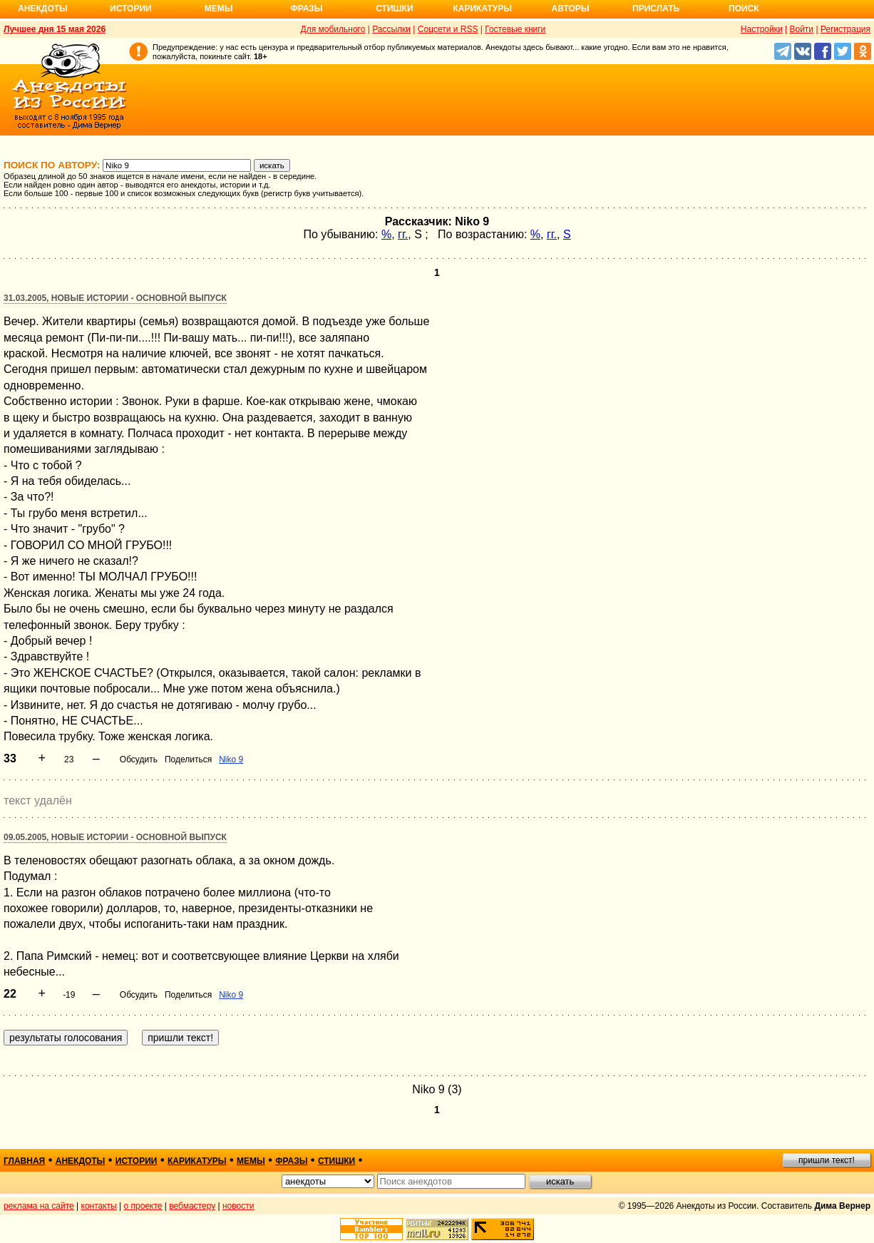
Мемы (219, 9)
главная (24, 1161)
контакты (99, 1206)
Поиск (744, 9)
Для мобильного (333, 29)
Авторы (571, 9)
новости (238, 1206)
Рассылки (391, 29)
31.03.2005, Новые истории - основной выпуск (115, 298)
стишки (336, 1161)
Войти (801, 29)
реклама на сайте (39, 1206)
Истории (131, 9)
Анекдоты (43, 9)
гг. (403, 234)
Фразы (306, 9)
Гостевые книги (515, 29)
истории (136, 1161)
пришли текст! (826, 1160)
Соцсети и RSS (448, 29)
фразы (291, 1161)
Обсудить (139, 759)
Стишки (394, 9)
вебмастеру (192, 1206)
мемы (251, 1161)
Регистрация (845, 29)
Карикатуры (482, 9)
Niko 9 (231, 759)
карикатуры (197, 1161)
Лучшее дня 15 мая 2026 (55, 29)
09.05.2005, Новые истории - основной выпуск (115, 837)
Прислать (655, 9)
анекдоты (81, 1161)
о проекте (143, 1206)
